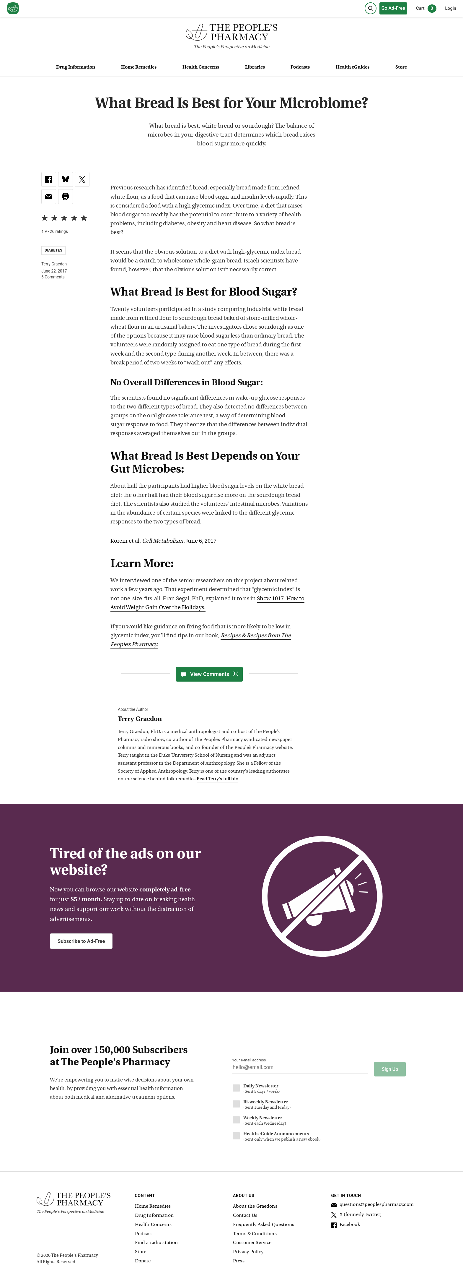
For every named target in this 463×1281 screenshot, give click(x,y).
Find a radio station (156, 1240)
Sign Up (390, 1066)
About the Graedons (255, 1203)
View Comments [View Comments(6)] (209, 674)
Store (401, 67)
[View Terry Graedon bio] (206, 719)
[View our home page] (13, 8)
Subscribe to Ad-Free (81, 941)
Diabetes (53, 250)
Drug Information (75, 67)
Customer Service (252, 1240)
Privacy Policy (248, 1249)
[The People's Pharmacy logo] (231, 33)
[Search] (370, 8)
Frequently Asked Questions (263, 1222)
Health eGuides (352, 67)
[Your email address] (300, 1069)
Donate (143, 1258)
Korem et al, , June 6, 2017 (164, 541)
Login (450, 8)
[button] (65, 196)
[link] (48, 179)
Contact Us (245, 1213)
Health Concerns (200, 67)
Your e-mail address (249, 1060)
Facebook (345, 1223)
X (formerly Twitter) (356, 1213)
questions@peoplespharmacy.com (372, 1203)
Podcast (143, 1231)
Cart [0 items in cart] (426, 8)
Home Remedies (138, 67)
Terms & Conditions (255, 1231)
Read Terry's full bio (217, 779)
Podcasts (300, 67)
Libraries (255, 67)
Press (238, 1258)
